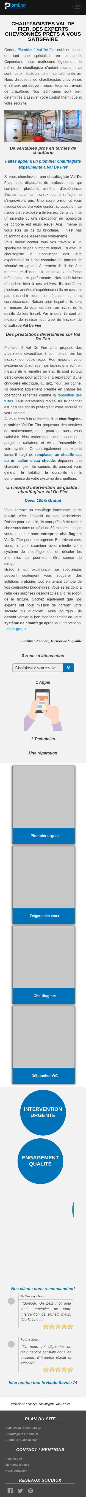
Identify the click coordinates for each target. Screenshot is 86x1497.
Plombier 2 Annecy (23, 1404)
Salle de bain (29, 1440)
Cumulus (12, 1440)
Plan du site (14, 1458)
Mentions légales (17, 1464)
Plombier (32, 1434)
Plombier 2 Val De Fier (36, 50)
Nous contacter (16, 1470)
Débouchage (32, 1428)
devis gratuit (16, 629)
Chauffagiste (14, 1434)
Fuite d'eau (13, 1428)
